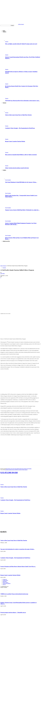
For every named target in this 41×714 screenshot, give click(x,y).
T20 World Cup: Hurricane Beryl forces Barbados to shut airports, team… (22, 100)
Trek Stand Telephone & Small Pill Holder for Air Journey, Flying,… (21, 182)
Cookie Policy (5, 580)
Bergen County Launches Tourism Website (15, 141)
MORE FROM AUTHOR (13, 472)
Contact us (5, 579)
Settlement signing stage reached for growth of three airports (16, 469)
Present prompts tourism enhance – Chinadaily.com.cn (13, 612)
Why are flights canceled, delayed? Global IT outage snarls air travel (21, 43)
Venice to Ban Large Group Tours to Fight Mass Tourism (18, 114)
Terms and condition (6, 583)
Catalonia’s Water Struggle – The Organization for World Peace (20, 128)
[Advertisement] (20, 253)
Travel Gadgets (8, 179)
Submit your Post (6, 241)
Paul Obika (2, 273)
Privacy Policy (5, 582)
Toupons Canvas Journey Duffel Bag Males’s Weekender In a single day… (22, 210)
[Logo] (4, 28)
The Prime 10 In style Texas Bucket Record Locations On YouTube (18, 468)
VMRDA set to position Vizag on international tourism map (14, 594)
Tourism (4, 102)
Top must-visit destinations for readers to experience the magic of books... (17, 549)
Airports (4, 31)
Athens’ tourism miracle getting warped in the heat (17, 168)
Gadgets (4, 170)
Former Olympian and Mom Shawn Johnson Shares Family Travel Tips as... (18, 566)
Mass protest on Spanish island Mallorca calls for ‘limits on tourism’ (21, 154)
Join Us (4, 584)
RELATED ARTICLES (4, 472)
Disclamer (5, 581)
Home (4, 30)
